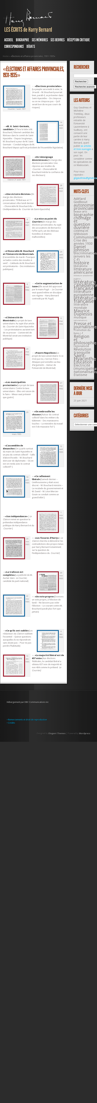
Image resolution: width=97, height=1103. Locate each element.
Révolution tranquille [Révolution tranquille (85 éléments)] (82, 351)
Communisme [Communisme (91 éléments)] (85, 237)
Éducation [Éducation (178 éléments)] (83, 362)
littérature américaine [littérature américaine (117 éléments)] (83, 271)
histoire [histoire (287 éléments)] (81, 262)
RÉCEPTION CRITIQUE (78, 40)
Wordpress (84, 733)
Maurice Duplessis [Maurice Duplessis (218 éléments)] (83, 312)
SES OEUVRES (58, 40)
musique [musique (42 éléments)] (80, 317)
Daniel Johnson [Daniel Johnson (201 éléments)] (81, 248)
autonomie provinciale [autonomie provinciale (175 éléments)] (84, 207)
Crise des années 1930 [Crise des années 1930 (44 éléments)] (83, 242)
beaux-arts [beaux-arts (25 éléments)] (80, 211)
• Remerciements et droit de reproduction (27, 719)
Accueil (8, 40)
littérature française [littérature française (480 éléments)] (85, 299)
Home (6, 56)
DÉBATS (31, 46)
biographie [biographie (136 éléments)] (83, 214)
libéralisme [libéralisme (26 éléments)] (81, 266)
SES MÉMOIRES (40, 40)
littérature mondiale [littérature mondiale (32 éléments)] (81, 306)
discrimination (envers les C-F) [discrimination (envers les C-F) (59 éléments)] (85, 256)
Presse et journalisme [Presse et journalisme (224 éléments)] (85, 325)
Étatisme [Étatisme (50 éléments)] (80, 375)
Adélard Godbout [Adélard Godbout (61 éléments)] (81, 200)
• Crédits (11, 723)
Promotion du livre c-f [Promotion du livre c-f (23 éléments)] (82, 332)
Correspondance (14, 46)
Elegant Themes (57, 733)
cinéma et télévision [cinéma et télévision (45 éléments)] (81, 232)
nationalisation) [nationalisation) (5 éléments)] (80, 320)
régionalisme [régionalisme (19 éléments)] (81, 346)
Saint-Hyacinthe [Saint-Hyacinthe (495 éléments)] (85, 357)
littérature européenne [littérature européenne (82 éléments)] (83, 293)
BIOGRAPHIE (22, 40)
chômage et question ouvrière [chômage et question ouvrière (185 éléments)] (82, 223)
